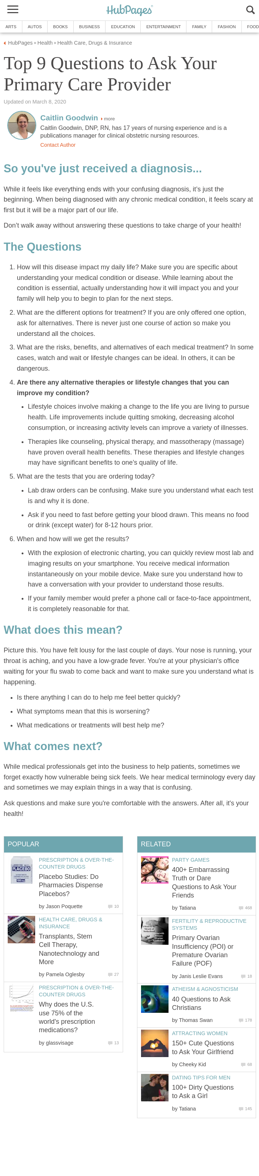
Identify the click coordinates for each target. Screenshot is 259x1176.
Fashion (227, 27)
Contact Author (57, 145)
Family (199, 27)
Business (89, 27)
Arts (10, 27)
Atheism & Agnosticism (205, 989)
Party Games (191, 860)
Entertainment (163, 27)
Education (123, 27)
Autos (35, 27)
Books (60, 27)
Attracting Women (200, 1033)
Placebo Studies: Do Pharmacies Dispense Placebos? (71, 885)
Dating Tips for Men (201, 1078)
